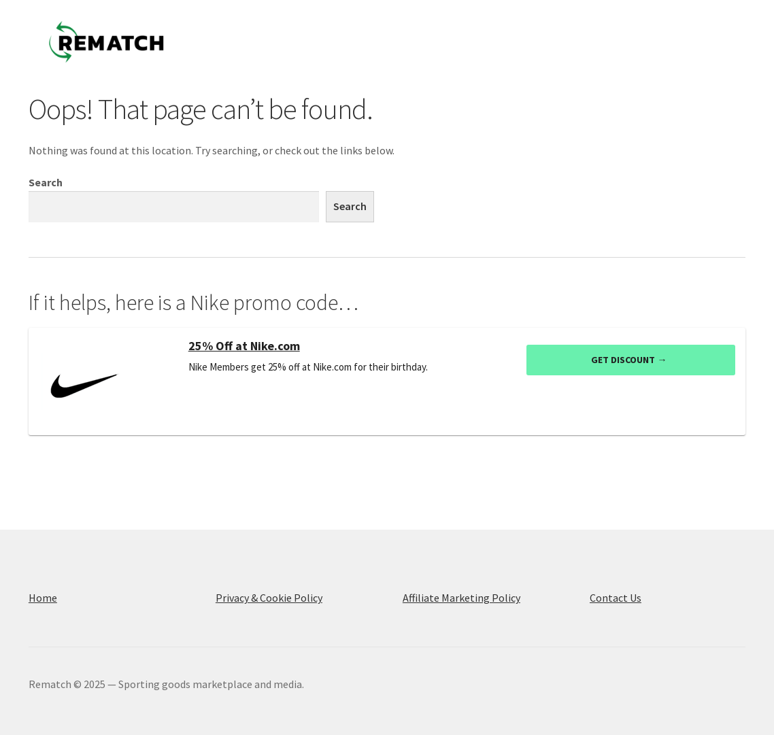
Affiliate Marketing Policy (461, 597)
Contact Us (615, 597)
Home (43, 597)
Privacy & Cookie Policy (269, 597)
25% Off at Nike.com (244, 346)
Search (46, 182)
